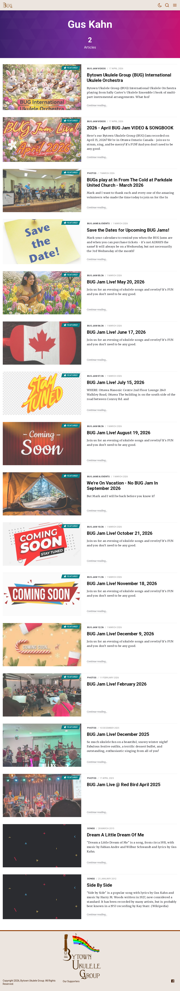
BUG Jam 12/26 (95, 627)
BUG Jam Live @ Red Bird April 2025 (123, 784)
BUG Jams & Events (98, 223)
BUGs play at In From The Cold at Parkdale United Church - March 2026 (129, 182)
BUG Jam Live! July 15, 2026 (115, 382)
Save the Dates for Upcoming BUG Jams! (128, 230)
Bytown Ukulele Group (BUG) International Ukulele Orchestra (129, 77)
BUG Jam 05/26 (95, 275)
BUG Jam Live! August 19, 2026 (118, 432)
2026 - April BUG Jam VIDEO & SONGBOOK (130, 127)
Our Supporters (71, 981)
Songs (91, 828)
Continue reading (96, 105)
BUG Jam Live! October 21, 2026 (120, 533)
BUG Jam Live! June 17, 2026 (116, 332)
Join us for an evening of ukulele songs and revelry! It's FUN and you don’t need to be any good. (130, 292)
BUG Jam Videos (96, 68)
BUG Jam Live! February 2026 (117, 684)
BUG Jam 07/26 (95, 376)
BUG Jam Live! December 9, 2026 (120, 633)
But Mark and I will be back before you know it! (121, 496)
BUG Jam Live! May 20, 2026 (116, 282)
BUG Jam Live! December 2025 (118, 734)
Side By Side (99, 885)
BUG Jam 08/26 (95, 426)
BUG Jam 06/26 (95, 325)
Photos (91, 173)
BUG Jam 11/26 (95, 577)
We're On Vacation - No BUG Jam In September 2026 (122, 485)
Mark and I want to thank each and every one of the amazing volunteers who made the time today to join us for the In (130, 195)
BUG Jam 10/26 (95, 526)
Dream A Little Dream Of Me (115, 834)
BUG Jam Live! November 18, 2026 (122, 583)
